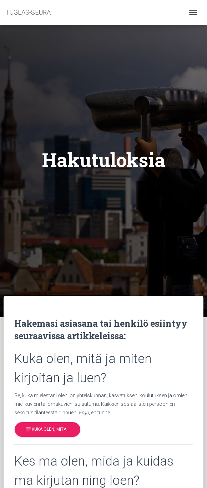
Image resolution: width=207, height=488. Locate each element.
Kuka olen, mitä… (47, 429)
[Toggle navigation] (193, 12)
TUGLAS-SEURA (28, 12)
